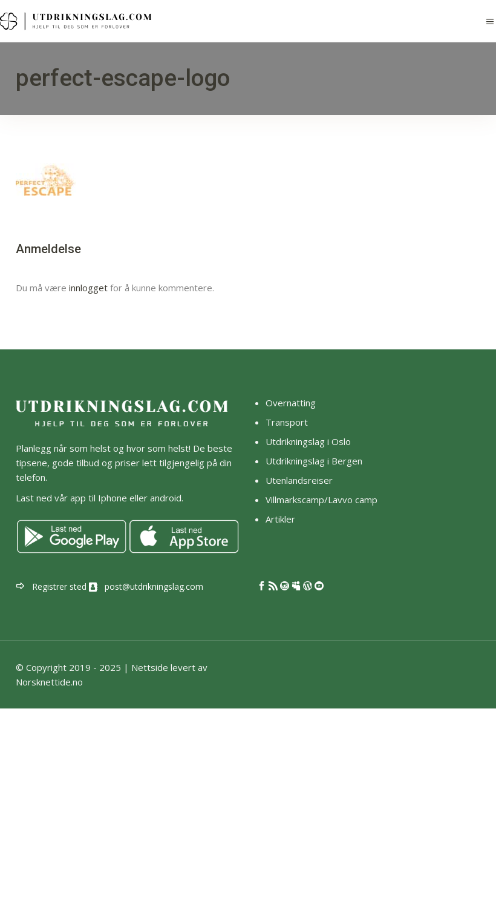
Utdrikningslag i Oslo (308, 441)
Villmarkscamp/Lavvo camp (321, 500)
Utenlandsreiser (299, 480)
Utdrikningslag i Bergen (314, 461)
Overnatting (291, 403)
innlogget (88, 288)
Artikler (282, 519)
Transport (287, 422)
